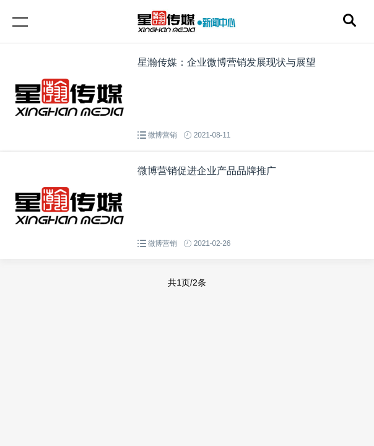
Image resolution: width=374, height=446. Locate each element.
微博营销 (162, 135)
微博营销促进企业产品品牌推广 (206, 170)
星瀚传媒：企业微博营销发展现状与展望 (226, 62)
